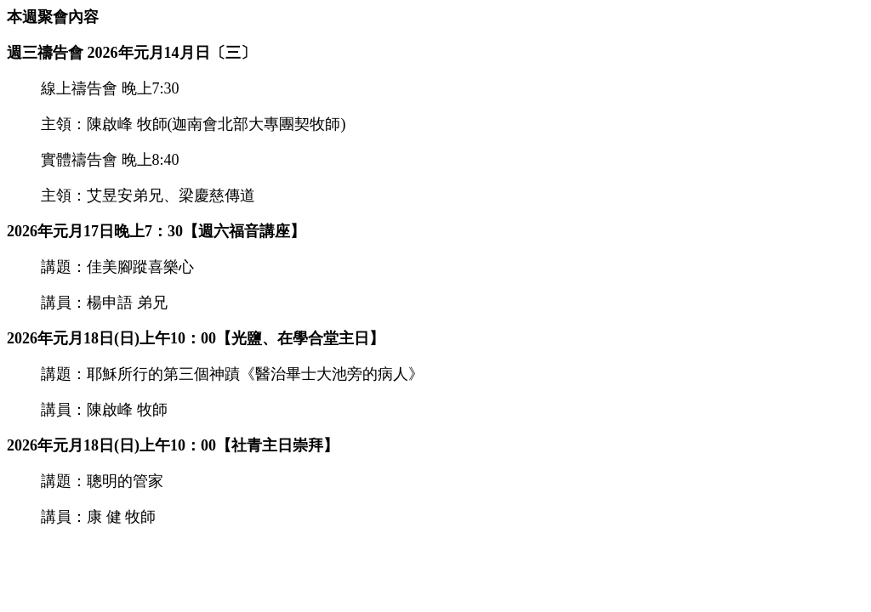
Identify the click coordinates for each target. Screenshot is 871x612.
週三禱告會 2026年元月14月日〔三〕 (131, 52)
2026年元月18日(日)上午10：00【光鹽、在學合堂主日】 (195, 338)
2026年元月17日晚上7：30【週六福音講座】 (156, 231)
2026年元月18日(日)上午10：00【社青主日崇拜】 (173, 445)
